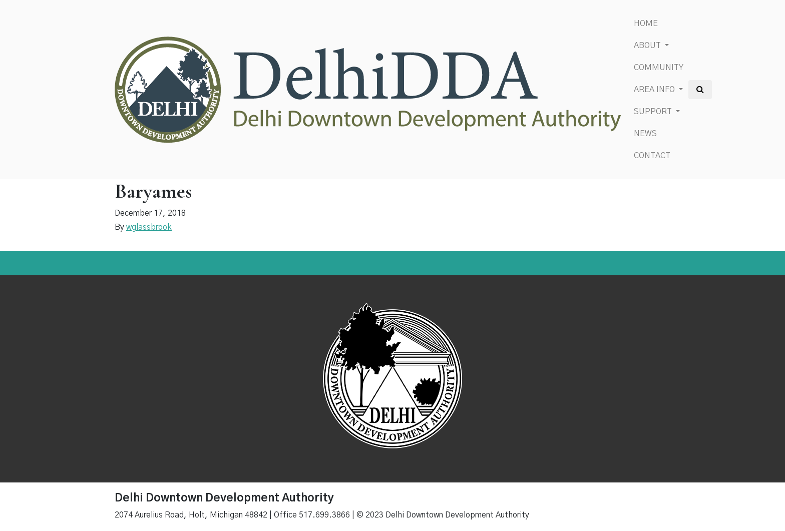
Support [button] (654, 112)
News (645, 134)
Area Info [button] (655, 90)
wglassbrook (149, 227)
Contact (652, 156)
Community (658, 68)
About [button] (648, 46)
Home (646, 24)
